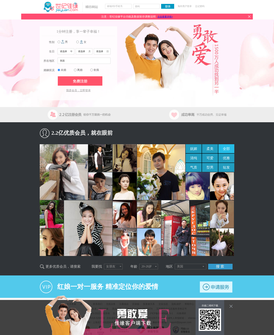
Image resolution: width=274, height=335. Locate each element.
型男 (209, 167)
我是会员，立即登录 (78, 90)
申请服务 (216, 287)
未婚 (63, 70)
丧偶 (96, 70)
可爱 (209, 158)
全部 (226, 149)
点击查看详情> (165, 16)
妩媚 (193, 149)
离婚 (80, 70)
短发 (226, 167)
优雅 (226, 158)
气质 (193, 167)
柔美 (209, 149)
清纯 (193, 158)
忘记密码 (200, 6)
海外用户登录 (185, 6)
